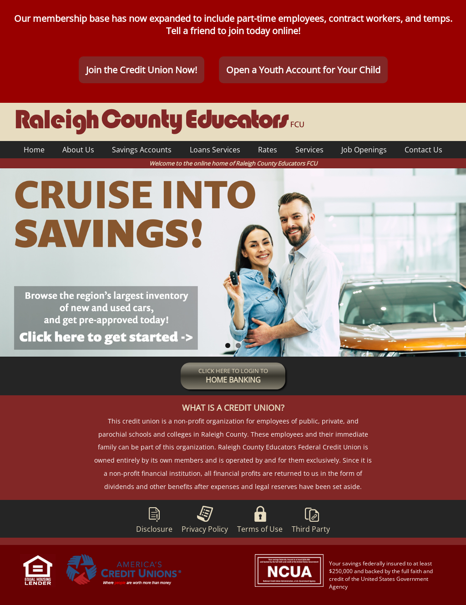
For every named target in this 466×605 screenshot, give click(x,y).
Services (309, 149)
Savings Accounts (142, 149)
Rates (267, 149)
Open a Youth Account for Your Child (303, 70)
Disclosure (154, 518)
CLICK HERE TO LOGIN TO (233, 376)
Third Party (311, 518)
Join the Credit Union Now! (141, 70)
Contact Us (423, 149)
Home (34, 149)
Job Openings (364, 149)
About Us (78, 149)
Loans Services (215, 149)
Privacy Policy (205, 518)
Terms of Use (260, 518)
